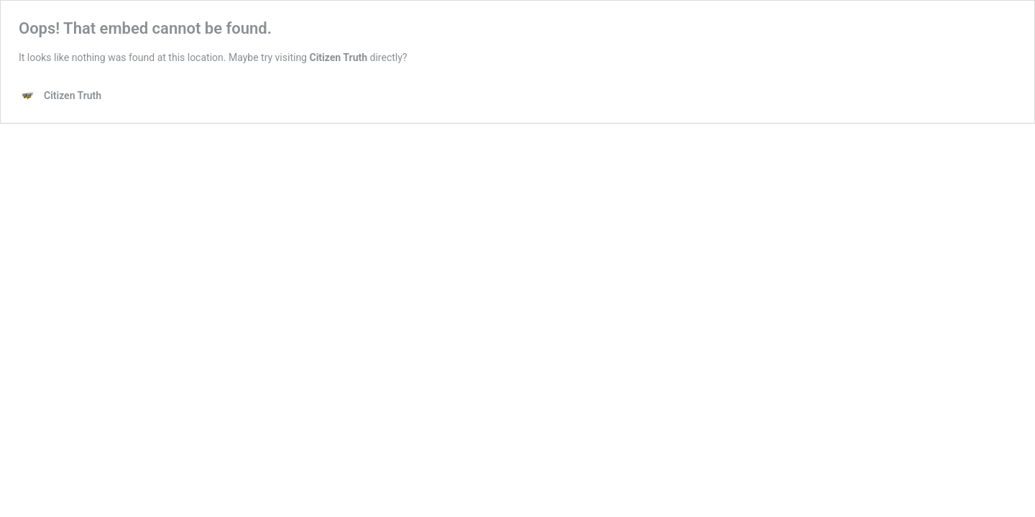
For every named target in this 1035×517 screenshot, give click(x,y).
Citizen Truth (338, 57)
